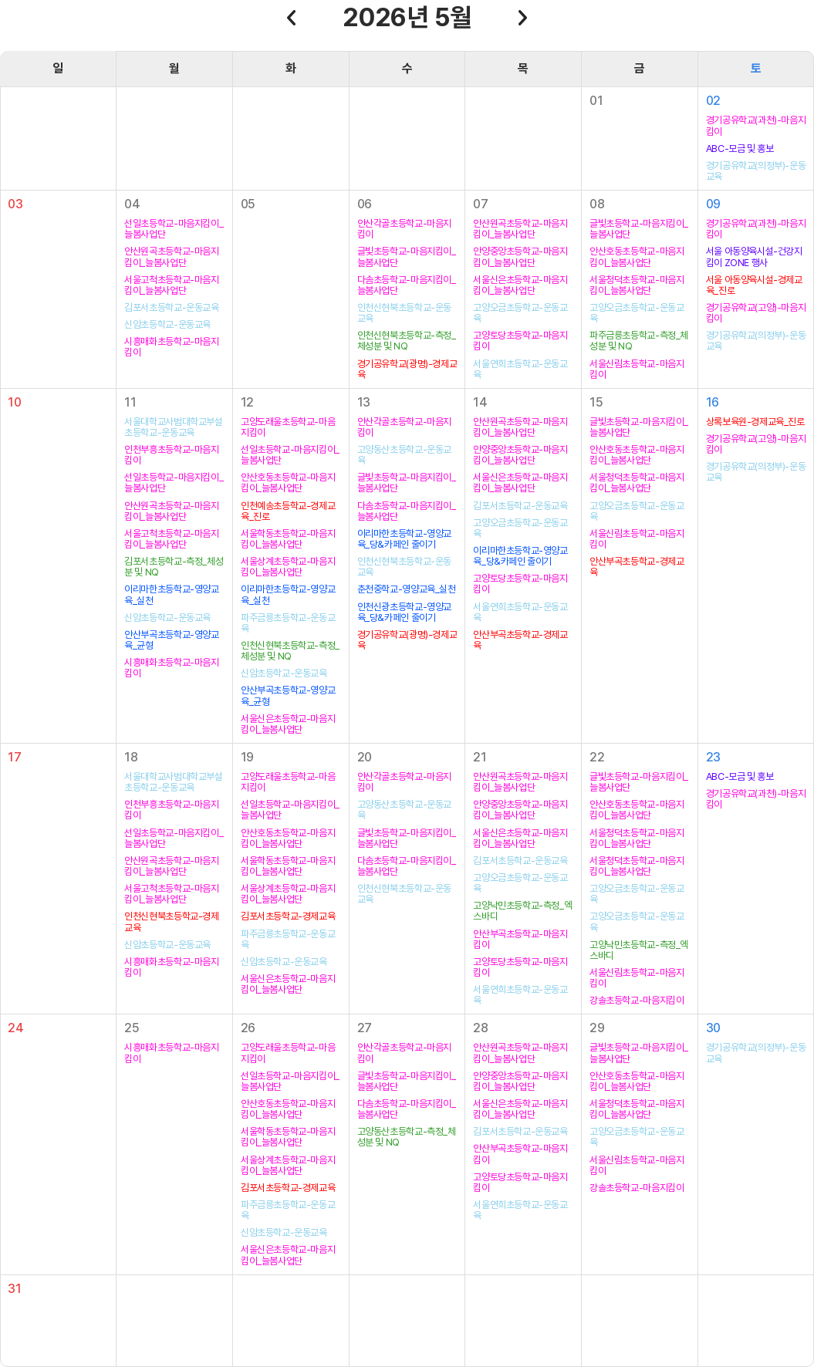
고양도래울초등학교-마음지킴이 (288, 427)
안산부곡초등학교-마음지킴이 (520, 939)
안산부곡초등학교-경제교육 (520, 640)
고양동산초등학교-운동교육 (404, 455)
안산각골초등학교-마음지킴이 (404, 229)
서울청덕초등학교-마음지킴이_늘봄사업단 (636, 285)
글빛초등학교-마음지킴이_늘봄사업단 (406, 257)
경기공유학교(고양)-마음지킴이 (756, 313)
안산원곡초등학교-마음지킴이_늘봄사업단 (171, 257)
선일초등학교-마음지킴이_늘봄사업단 (173, 229)
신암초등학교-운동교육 (167, 324)
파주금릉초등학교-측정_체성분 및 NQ (638, 341)
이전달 (291, 17)
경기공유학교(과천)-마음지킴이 (756, 126)
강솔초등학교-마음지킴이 (636, 1000)
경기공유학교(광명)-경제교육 (407, 369)
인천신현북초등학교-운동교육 (404, 313)
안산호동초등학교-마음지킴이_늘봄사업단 (636, 257)
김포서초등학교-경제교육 (288, 916)
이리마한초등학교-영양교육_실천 (171, 595)
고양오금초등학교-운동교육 (520, 313)
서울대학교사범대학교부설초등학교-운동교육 (173, 427)
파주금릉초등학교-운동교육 (288, 623)
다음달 (523, 17)
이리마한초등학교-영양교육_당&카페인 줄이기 (404, 539)
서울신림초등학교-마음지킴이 (636, 369)
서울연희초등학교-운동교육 (520, 369)
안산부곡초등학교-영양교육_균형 (171, 640)
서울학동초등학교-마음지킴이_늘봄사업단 (288, 539)
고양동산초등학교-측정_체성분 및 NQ (406, 1137)
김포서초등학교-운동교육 (171, 307)
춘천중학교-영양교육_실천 (406, 589)
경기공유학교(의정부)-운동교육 (756, 171)
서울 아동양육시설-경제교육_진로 (754, 285)
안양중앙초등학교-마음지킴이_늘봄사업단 (520, 257)
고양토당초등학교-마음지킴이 (520, 341)
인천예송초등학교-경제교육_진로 (288, 511)
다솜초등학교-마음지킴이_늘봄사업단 (406, 285)
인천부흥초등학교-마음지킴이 (171, 455)
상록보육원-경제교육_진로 (755, 422)
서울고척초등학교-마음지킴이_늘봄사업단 (171, 285)
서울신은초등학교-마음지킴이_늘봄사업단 (520, 285)
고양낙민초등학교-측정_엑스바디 (522, 911)
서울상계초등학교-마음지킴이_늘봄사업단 (288, 567)
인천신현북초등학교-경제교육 (171, 922)
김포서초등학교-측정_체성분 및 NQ (173, 567)
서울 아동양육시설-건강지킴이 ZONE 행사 (754, 257)
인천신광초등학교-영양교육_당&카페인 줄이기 (404, 612)
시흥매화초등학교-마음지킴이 (171, 347)
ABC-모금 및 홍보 (740, 148)
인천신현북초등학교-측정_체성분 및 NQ (406, 341)
